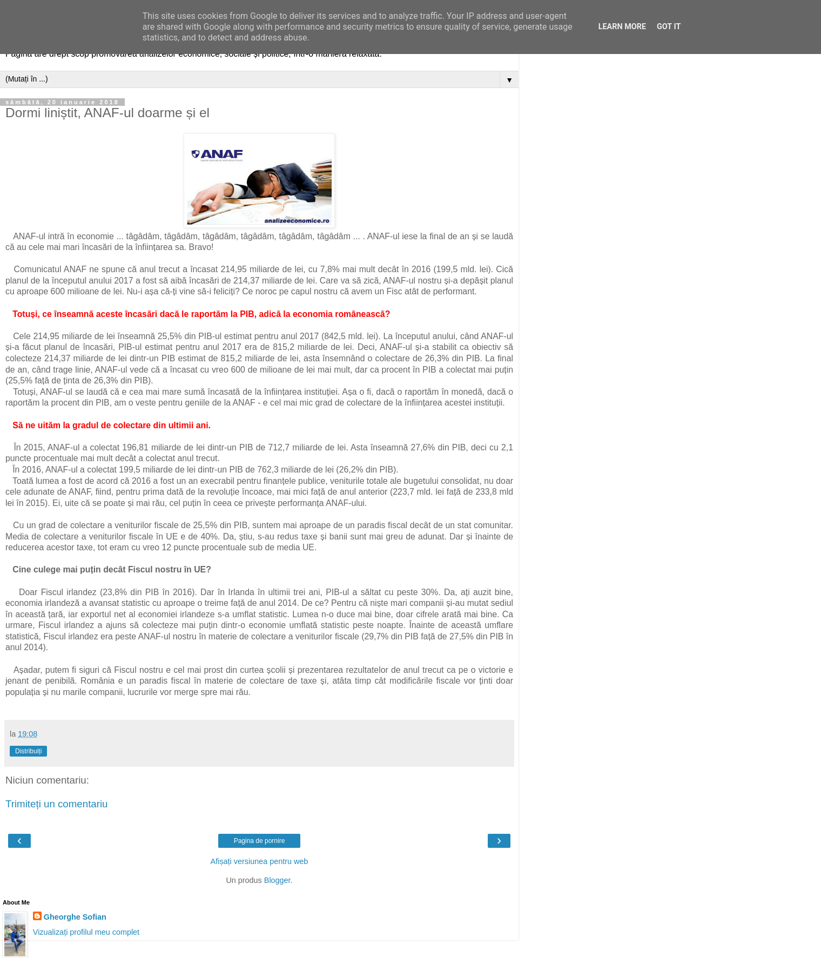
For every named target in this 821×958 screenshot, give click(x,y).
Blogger (277, 880)
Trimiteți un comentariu (56, 803)
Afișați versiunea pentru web (259, 861)
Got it (669, 26)
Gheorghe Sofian (75, 917)
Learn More (622, 26)
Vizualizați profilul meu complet (86, 932)
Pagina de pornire (259, 841)
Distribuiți (28, 751)
